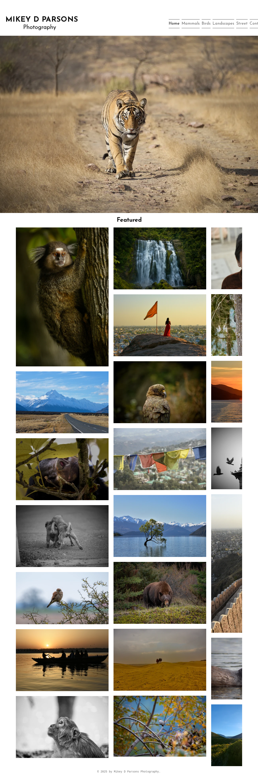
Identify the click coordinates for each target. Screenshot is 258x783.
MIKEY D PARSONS (41, 19)
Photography (39, 27)
